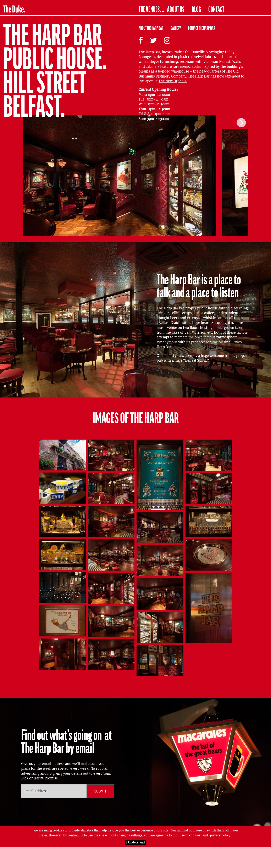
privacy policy (220, 835)
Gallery (176, 28)
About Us (175, 9)
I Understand (135, 842)
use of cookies (190, 835)
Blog (196, 9)
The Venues (149, 9)
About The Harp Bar (151, 28)
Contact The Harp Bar (201, 28)
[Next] (241, 122)
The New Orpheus (173, 81)
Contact (216, 9)
